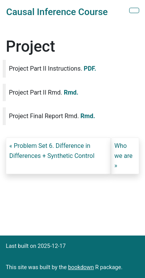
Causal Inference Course (57, 12)
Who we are (123, 150)
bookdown (81, 267)
